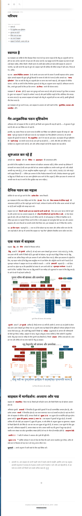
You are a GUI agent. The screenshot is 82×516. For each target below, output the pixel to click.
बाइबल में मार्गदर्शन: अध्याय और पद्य (19, 41)
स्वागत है (12, 27)
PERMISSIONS (41, 508)
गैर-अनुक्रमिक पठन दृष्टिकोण (17, 30)
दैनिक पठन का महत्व (15, 35)
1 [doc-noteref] (21, 170)
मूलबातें (10, 448)
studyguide (15, 12)
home (9, 12)
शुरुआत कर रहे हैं (14, 32)
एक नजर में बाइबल (15, 38)
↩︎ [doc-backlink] (47, 468)
